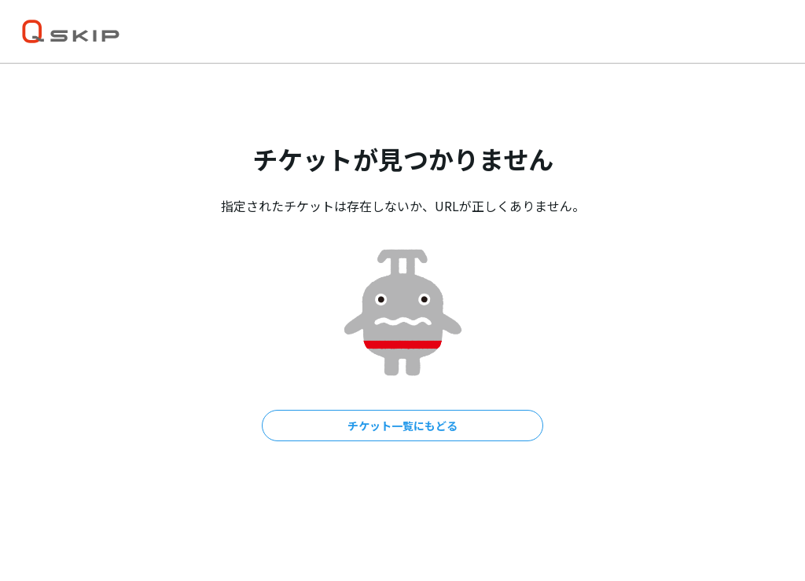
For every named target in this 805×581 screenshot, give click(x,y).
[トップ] (71, 31)
